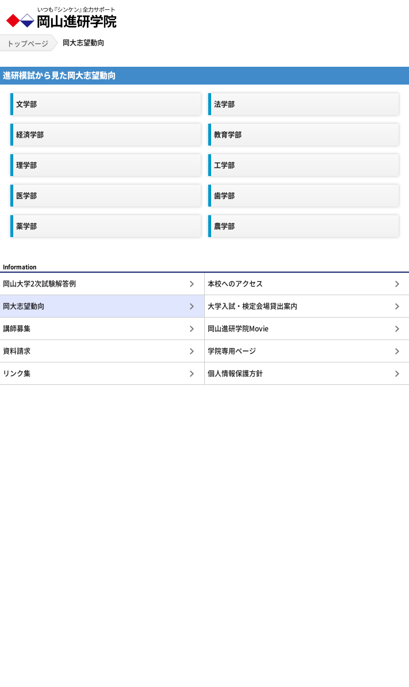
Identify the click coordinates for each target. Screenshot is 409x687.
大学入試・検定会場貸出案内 (252, 306)
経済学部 (30, 134)
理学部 (26, 165)
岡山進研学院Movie (238, 328)
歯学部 (224, 195)
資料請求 (16, 351)
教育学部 (228, 134)
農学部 (224, 226)
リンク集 (16, 373)
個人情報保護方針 (235, 373)
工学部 (224, 165)
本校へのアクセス (235, 283)
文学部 (26, 104)
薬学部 (26, 226)
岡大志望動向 (23, 306)
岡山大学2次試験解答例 (39, 283)
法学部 (224, 104)
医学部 (26, 195)
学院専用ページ (232, 351)
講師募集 (16, 328)
